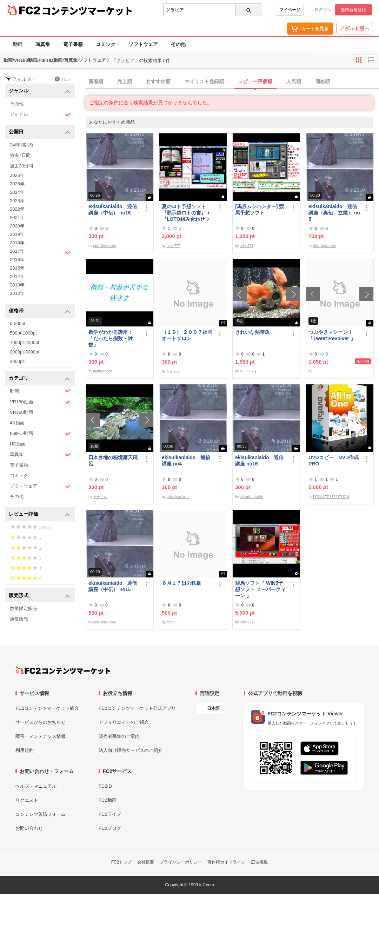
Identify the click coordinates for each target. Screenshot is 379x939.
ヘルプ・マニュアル (35, 786)
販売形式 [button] (39, 596)
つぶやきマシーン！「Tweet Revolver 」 (331, 335)
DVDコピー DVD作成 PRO (333, 461)
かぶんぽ (173, 371)
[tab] (232, 82)
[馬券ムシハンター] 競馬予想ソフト (259, 210)
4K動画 (17, 422)
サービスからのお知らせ (40, 722)
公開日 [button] (39, 132)
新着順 (95, 81)
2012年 (17, 293)
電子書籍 (73, 44)
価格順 (322, 81)
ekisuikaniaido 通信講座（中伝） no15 (112, 586)
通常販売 (19, 619)
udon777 (173, 246)
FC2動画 (108, 800)
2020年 (17, 226)
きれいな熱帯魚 (252, 332)
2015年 (17, 268)
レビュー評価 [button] (39, 514)
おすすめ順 (158, 81)
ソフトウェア (143, 44)
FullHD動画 (40, 434)
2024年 (17, 192)
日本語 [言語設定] (213, 708)
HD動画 (18, 444)
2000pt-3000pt (24, 352)
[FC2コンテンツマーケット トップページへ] (63, 670)
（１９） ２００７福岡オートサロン (187, 335)
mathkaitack (102, 371)
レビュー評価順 (255, 81)
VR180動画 (40, 402)
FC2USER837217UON (331, 497)
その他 (178, 44)
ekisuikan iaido (104, 246)
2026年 (17, 175)
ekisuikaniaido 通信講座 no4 (186, 461)
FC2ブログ (110, 828)
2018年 (17, 242)
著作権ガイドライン (226, 862)
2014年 (17, 276)
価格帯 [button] (39, 311)
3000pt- (17, 361)
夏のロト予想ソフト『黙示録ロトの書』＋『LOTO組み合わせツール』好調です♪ (186, 213)
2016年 (17, 259)
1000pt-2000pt (24, 342)
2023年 (17, 200)
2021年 (17, 217)
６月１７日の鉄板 (181, 583)
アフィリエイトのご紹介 (124, 722)
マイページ (289, 9)
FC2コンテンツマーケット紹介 (47, 708)
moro (170, 622)
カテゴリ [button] (39, 378)
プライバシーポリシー (181, 862)
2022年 (17, 209)
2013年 (17, 284)
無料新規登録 (353, 9)
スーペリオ (248, 371)
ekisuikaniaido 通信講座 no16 (259, 461)
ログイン (322, 9)
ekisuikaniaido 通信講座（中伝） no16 (112, 210)
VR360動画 (21, 412)
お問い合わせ (29, 828)
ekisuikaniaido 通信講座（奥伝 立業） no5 (334, 213)
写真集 (42, 44)
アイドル (40, 115)
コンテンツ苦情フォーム (40, 814)
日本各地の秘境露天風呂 (113, 461)
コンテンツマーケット (87, 10)
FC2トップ (121, 862)
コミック (105, 44)
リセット (64, 79)
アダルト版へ (354, 28)
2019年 (17, 234)
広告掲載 (259, 862)
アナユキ (100, 497)
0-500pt (17, 323)
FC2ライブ (110, 814)
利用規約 (24, 750)
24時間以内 (21, 144)
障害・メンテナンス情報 (40, 736)
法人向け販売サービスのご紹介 (130, 750)
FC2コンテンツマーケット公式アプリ (137, 708)
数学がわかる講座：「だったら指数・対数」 (110, 338)
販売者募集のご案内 (119, 736)
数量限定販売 (23, 608)
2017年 (40, 252)
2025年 (17, 183)
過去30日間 (21, 165)
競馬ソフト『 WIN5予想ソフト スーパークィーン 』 (260, 589)
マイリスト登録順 (204, 81)
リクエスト (26, 800)
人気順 (293, 81)
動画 (17, 44)
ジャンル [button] (39, 91)
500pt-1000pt (23, 333)
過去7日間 (20, 155)
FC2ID (105, 786)
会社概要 (145, 862)
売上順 (124, 81)
